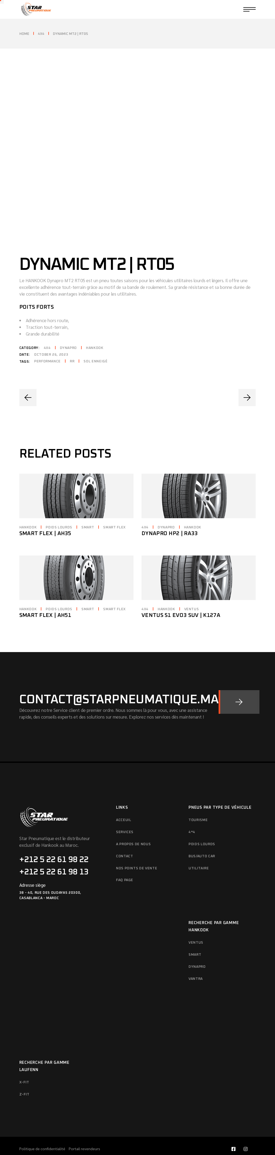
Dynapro (68, 333)
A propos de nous (133, 829)
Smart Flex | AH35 (45, 518)
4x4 (47, 333)
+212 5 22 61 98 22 (53, 845)
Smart (87, 512)
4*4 (192, 817)
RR (72, 346)
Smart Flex (114, 512)
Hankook (94, 333)
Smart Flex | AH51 (45, 600)
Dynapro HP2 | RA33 (170, 518)
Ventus (191, 594)
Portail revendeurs (84, 1134)
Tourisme (198, 805)
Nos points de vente (136, 853)
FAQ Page (124, 865)
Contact (124, 841)
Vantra (196, 964)
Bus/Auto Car (202, 841)
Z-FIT (24, 1080)
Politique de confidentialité (42, 1134)
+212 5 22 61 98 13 (53, 857)
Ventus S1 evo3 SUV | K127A (181, 600)
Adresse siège (32, 870)
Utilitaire (199, 853)
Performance (47, 346)
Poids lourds (59, 512)
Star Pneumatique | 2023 (208, 1143)
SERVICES (124, 817)
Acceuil (123, 805)
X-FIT (24, 1067)
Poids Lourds (202, 829)
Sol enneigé (95, 346)
